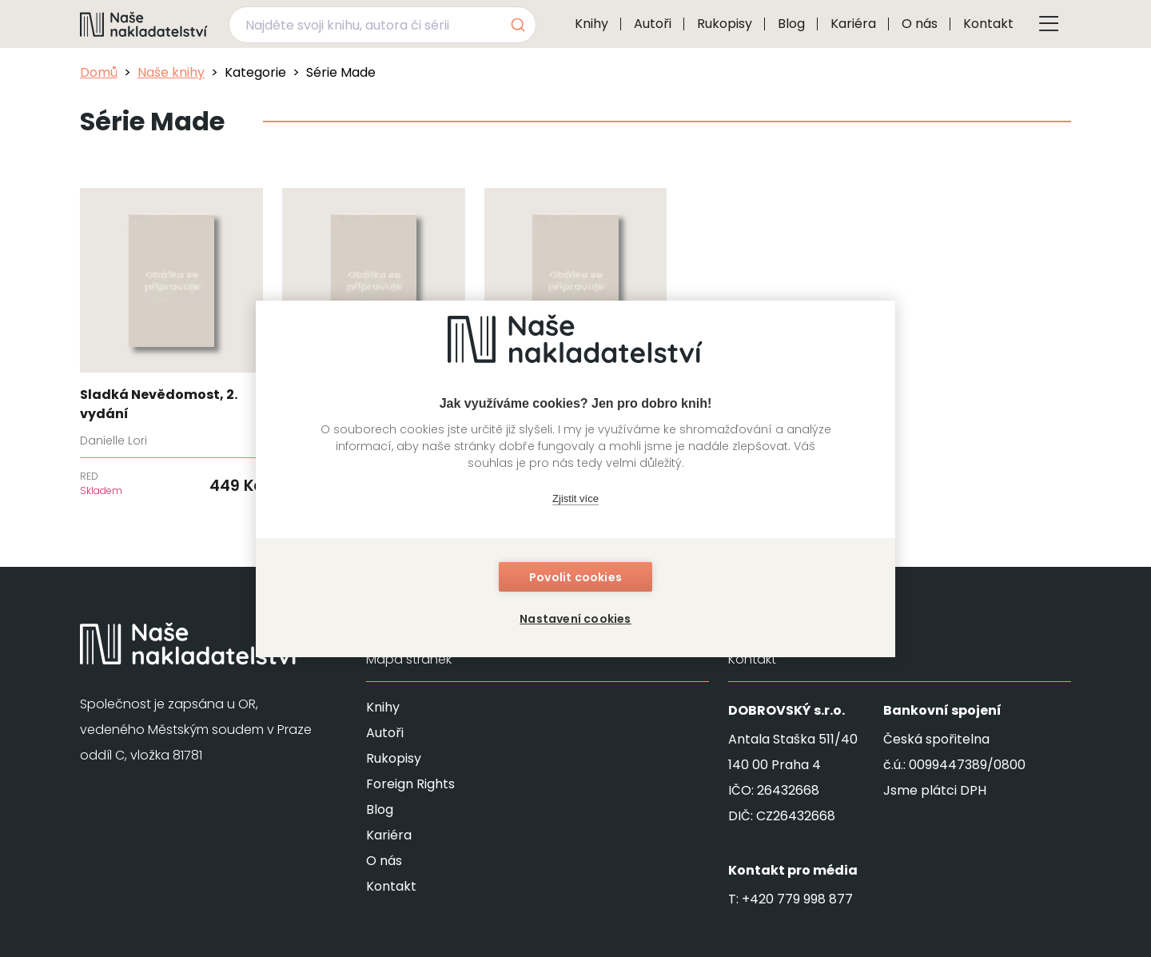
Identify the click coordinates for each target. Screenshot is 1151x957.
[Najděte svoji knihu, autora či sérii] (363, 24)
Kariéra (853, 23)
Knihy (591, 23)
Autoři (652, 23)
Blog (791, 23)
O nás (920, 23)
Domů (98, 72)
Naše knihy (171, 72)
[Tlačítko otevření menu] (1048, 24)
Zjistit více (575, 498)
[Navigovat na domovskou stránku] (144, 24)
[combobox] (382, 24)
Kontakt (988, 23)
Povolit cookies (575, 577)
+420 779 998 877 (797, 899)
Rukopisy (724, 23)
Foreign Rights (410, 784)
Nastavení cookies (575, 619)
